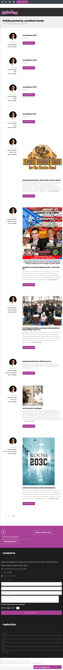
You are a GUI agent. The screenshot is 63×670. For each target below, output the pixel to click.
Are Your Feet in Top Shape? (32, 408)
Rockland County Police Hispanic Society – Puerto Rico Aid (41, 268)
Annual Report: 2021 (29, 114)
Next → (14, 516)
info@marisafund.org (10, 576)
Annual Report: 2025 (30, 35)
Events (11, 152)
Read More (28, 43)
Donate (4, 637)
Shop (3, 648)
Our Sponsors (6, 652)
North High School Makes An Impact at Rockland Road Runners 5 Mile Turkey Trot (41, 329)
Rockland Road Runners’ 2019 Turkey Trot (37, 361)
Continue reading (54, 191)
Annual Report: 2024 (30, 60)
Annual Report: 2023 (29, 87)
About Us (4, 633)
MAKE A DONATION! (22, 2)
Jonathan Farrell (12, 44)
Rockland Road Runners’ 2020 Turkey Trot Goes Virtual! (42, 180)
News (15, 71)
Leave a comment (12, 73)
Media (11, 372)
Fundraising (10, 221)
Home (4, 23)
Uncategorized (12, 46)
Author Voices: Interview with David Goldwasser (39, 488)
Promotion (14, 399)
